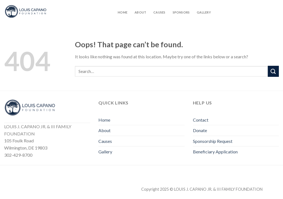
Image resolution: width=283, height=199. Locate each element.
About (140, 12)
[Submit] (273, 71)
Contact (200, 119)
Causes (159, 12)
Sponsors (181, 12)
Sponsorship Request (212, 141)
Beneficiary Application (215, 151)
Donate (200, 130)
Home (122, 12)
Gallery (204, 12)
